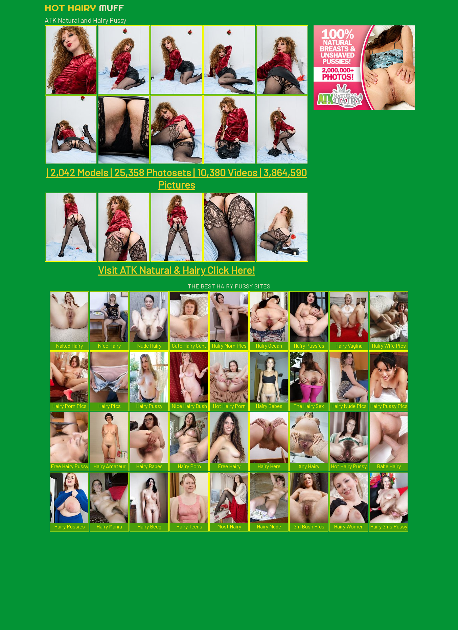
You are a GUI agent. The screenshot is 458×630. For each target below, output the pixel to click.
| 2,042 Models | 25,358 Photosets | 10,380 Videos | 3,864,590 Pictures (176, 178)
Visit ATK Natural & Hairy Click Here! (176, 270)
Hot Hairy (84, 8)
